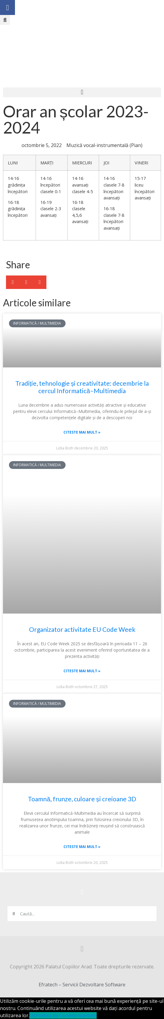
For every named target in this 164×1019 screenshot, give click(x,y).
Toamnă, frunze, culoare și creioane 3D (82, 799)
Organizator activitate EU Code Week (82, 629)
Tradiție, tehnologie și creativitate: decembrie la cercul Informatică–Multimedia (82, 386)
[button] (5, 20)
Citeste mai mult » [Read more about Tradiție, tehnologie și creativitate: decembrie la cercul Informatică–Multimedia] (82, 432)
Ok (32, 1015)
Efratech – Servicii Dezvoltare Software (82, 984)
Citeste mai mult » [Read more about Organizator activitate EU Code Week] (82, 670)
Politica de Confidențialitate (66, 1015)
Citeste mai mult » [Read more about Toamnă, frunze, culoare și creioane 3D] (82, 846)
